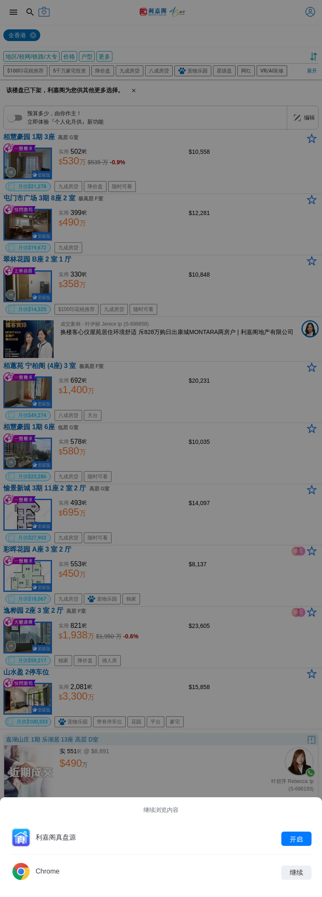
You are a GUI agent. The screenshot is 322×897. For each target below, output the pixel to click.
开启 (296, 839)
